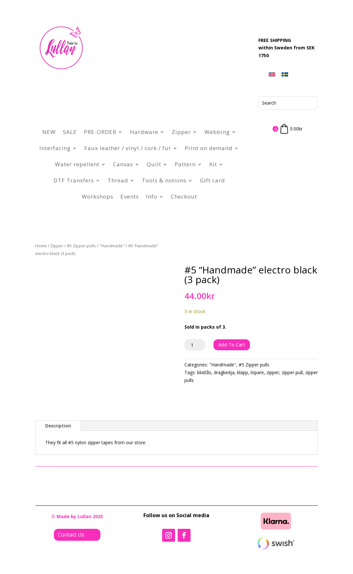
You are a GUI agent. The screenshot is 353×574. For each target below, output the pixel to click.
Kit (213, 164)
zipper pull (292, 372)
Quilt (154, 164)
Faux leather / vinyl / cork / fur (127, 148)
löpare (257, 372)
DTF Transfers (74, 180)
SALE (70, 132)
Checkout (184, 196)
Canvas (123, 164)
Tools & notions (164, 180)
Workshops (97, 196)
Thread (118, 180)
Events (129, 196)
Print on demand (209, 148)
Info (151, 196)
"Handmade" (112, 246)
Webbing (217, 132)
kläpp (242, 372)
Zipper (181, 132)
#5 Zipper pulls (81, 246)
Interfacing (55, 148)
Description (58, 426)
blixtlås (204, 372)
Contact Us (71, 534)
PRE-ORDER (100, 132)
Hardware (144, 132)
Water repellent (77, 164)
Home (41, 246)
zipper (272, 372)
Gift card (212, 180)
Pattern (185, 164)
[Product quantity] (194, 345)
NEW (49, 132)
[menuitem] (271, 74)
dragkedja (224, 372)
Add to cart (231, 344)
